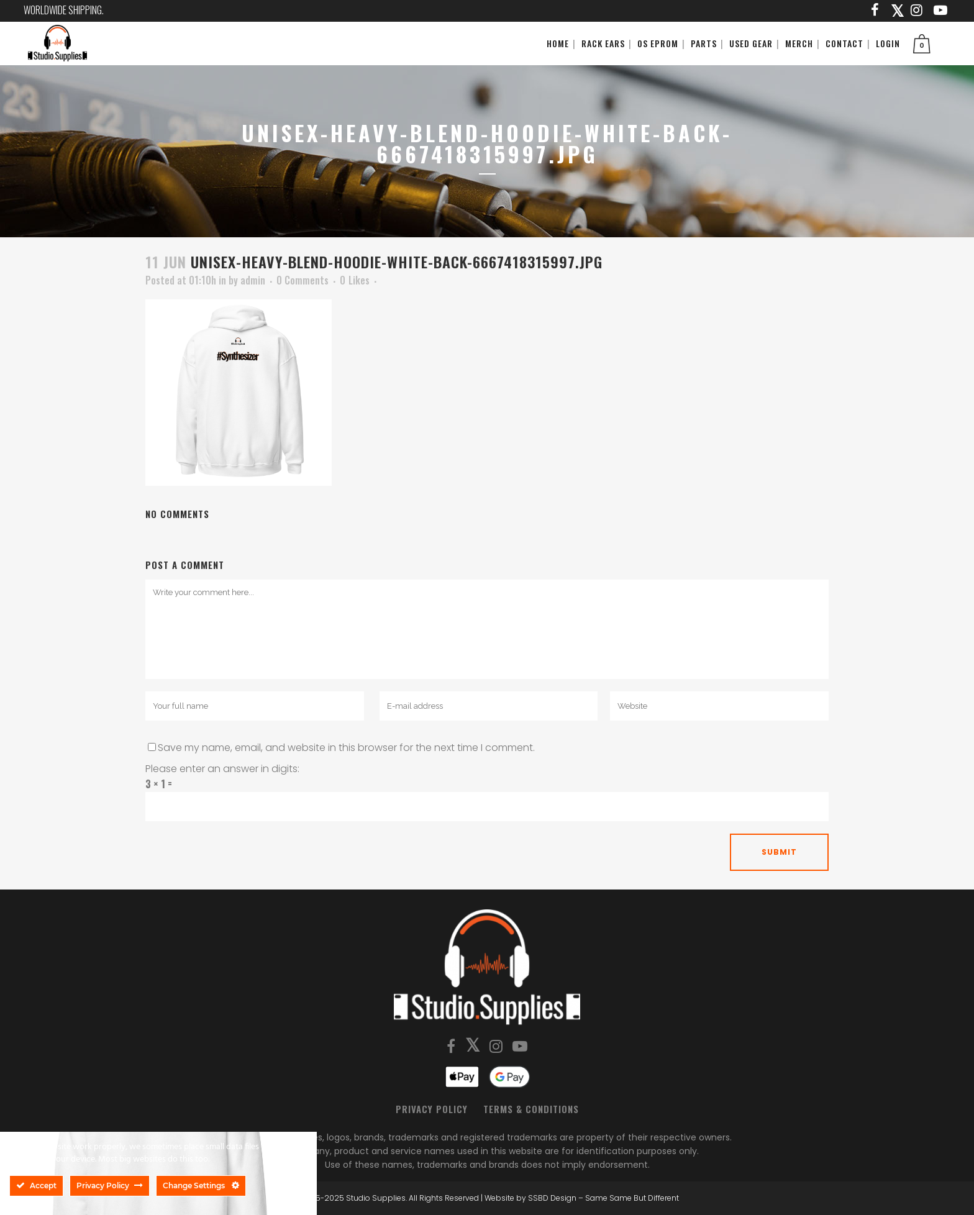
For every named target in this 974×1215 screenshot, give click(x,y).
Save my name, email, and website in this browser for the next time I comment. (346, 747)
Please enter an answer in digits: (222, 769)
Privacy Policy (432, 1109)
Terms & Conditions (531, 1109)
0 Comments (302, 280)
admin (252, 280)
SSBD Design (552, 1198)
